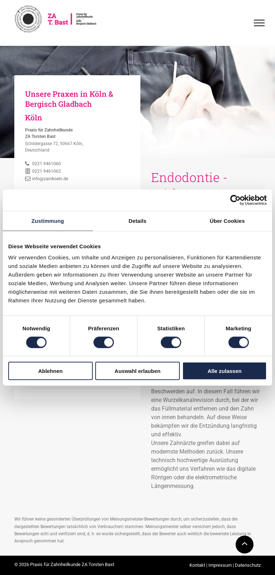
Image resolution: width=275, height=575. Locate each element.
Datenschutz (248, 565)
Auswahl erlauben (137, 371)
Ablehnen (50, 371)
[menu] (259, 23)
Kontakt (197, 565)
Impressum (220, 565)
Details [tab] (137, 220)
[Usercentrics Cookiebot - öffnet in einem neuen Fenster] (235, 200)
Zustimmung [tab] (48, 220)
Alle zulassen (225, 371)
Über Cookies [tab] (227, 220)
